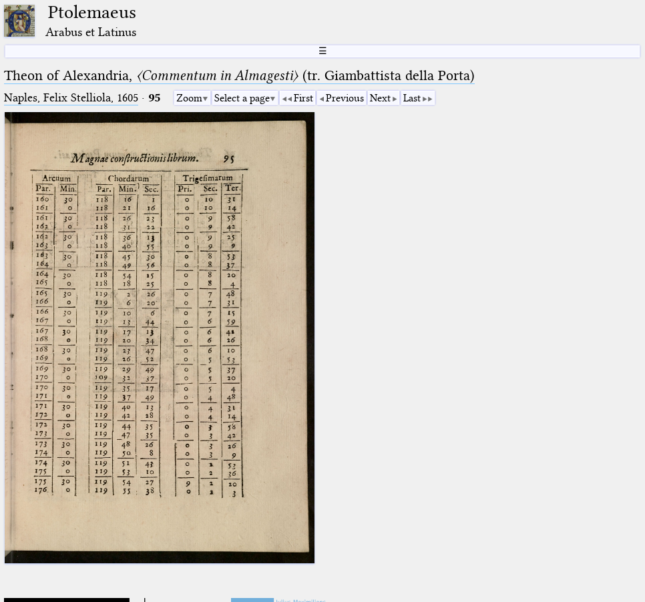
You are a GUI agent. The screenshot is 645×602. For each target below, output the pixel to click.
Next (380, 98)
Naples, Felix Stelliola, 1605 (71, 98)
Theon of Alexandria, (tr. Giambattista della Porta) (239, 75)
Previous (345, 98)
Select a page (242, 98)
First (303, 98)
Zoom (189, 98)
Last (412, 98)
